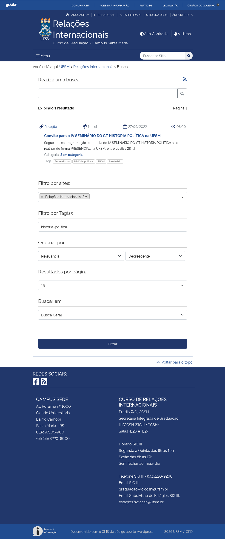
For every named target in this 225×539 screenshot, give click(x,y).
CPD (189, 531)
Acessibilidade (130, 15)
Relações (51, 126)
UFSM (177, 531)
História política (83, 161)
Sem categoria (71, 154)
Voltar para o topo (175, 361)
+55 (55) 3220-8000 (53, 438)
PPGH (101, 161)
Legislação (170, 5)
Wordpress (145, 531)
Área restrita (182, 15)
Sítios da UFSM (157, 15)
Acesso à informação (114, 5)
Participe (146, 5)
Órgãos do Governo (201, 5)
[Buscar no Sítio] (162, 56)
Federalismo (62, 161)
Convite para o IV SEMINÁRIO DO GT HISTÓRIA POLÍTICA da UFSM (102, 135)
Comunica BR (80, 5)
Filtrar (112, 343)
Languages (76, 15)
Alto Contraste (154, 33)
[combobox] (112, 197)
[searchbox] (92, 196)
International (104, 15)
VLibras (182, 33)
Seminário (115, 161)
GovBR (11, 5)
